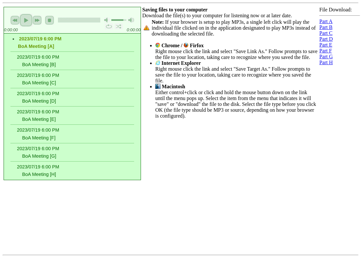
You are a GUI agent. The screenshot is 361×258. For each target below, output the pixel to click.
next (37, 20)
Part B (325, 27)
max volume (131, 20)
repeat (109, 26)
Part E (325, 45)
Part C (325, 33)
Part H (326, 62)
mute (107, 20)
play (26, 20)
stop (49, 20)
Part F (325, 50)
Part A (325, 21)
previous (15, 20)
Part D (326, 39)
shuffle (119, 26)
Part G (326, 56)
